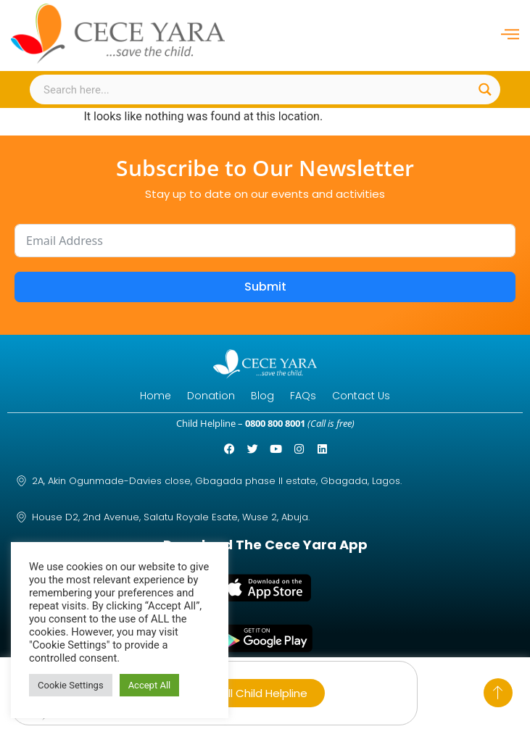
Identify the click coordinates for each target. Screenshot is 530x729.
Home (155, 395)
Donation (211, 395)
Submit (265, 286)
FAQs (303, 395)
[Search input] (257, 89)
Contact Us (361, 395)
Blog (262, 395)
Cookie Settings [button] (71, 685)
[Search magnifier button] (485, 89)
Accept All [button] (149, 685)
